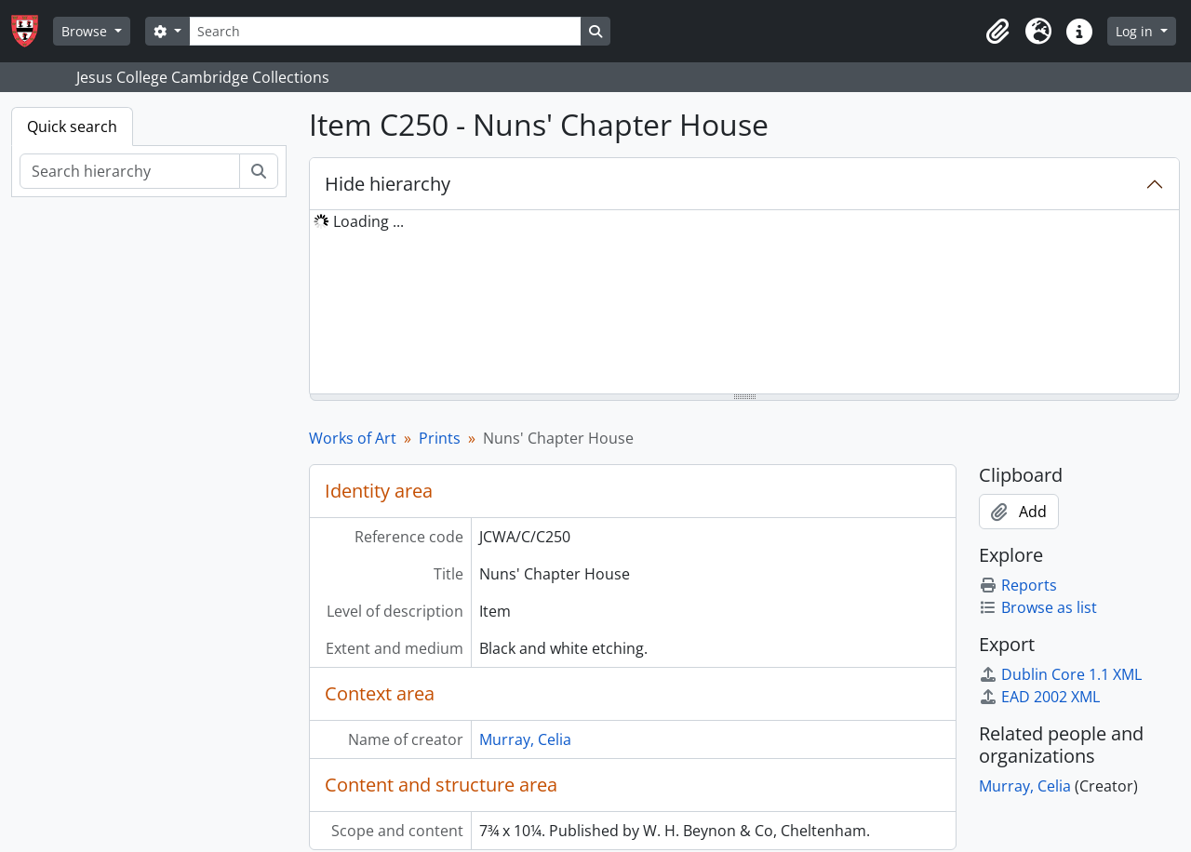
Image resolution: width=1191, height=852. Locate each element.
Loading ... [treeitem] (368, 221)
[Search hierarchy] (130, 171)
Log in (1136, 31)
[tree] (744, 303)
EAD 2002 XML (1039, 696)
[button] (997, 31)
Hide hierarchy (387, 183)
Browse (86, 31)
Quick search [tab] (72, 126)
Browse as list (1038, 607)
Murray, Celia (525, 739)
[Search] (385, 31)
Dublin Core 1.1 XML (1060, 674)
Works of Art (352, 438)
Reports (1018, 585)
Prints (440, 438)
